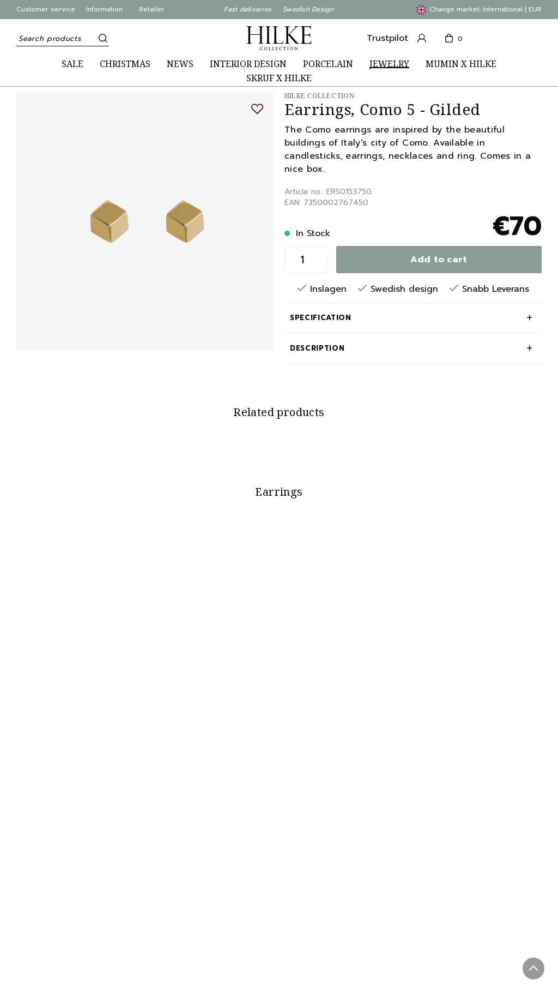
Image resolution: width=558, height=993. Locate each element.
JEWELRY (389, 64)
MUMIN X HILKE (461, 64)
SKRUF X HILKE (279, 78)
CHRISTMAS (125, 64)
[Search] (101, 38)
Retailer (151, 9)
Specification (320, 317)
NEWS (180, 64)
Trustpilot (387, 38)
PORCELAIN (328, 64)
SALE (72, 64)
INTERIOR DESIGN (248, 64)
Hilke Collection (319, 95)
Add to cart (439, 259)
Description (317, 348)
